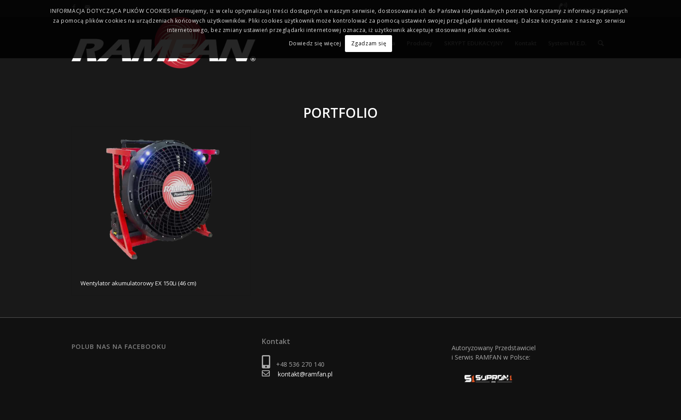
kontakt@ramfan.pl (305, 374)
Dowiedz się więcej (315, 43)
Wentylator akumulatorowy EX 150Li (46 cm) (138, 283)
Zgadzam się (369, 43)
